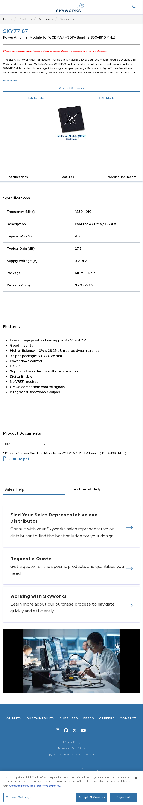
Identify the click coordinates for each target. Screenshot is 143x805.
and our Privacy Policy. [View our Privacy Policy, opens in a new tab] (45, 786)
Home (7, 19)
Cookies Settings (18, 797)
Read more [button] (10, 80)
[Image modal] (71, 122)
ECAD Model (106, 98)
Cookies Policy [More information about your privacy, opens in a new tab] (19, 786)
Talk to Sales (36, 98)
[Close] (136, 778)
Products (25, 19)
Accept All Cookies (91, 797)
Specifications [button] (17, 177)
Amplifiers (46, 19)
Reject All (123, 797)
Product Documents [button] (122, 177)
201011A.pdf (16, 459)
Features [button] (67, 177)
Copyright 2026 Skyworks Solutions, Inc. (71, 754)
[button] (134, 7)
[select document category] (24, 444)
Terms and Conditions (71, 748)
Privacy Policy (71, 742)
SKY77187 (67, 19)
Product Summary (79, 88)
